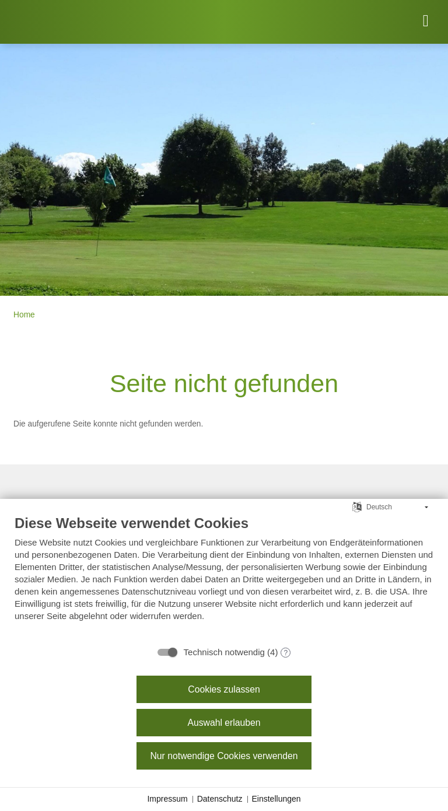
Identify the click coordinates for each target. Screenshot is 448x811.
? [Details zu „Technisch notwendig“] (286, 653)
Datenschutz (220, 798)
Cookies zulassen (224, 689)
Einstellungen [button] (276, 798)
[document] (224, 576)
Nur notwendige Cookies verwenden (224, 756)
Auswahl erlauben (223, 723)
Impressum (167, 798)
